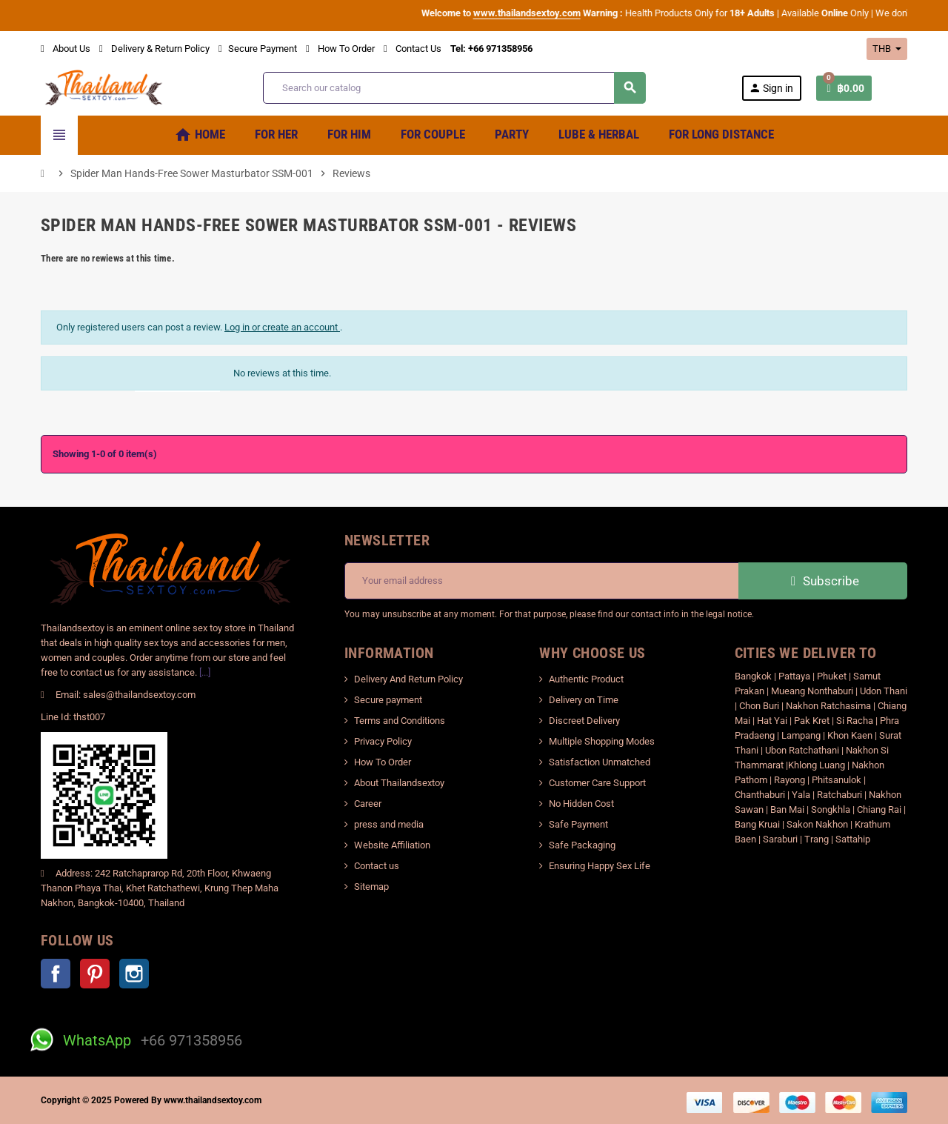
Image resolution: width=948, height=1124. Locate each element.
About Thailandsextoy (399, 782)
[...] (204, 672)
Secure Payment (257, 48)
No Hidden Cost (581, 803)
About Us (65, 48)
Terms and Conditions (399, 720)
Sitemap (371, 886)
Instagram (134, 973)
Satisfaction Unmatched (599, 762)
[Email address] (541, 580)
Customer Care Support (597, 782)
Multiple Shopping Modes (602, 741)
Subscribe (823, 580)
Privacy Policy (383, 741)
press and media (389, 824)
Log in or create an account (282, 327)
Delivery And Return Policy (408, 679)
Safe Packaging (582, 845)
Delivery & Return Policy (154, 48)
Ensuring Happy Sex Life (599, 865)
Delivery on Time (583, 699)
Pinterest (95, 973)
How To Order (340, 48)
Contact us (376, 865)
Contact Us (412, 48)
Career (367, 803)
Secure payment (388, 699)
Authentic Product (586, 679)
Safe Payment (578, 824)
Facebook (55, 973)
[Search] (454, 88)
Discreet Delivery (584, 720)
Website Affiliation (392, 845)
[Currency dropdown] (887, 49)
